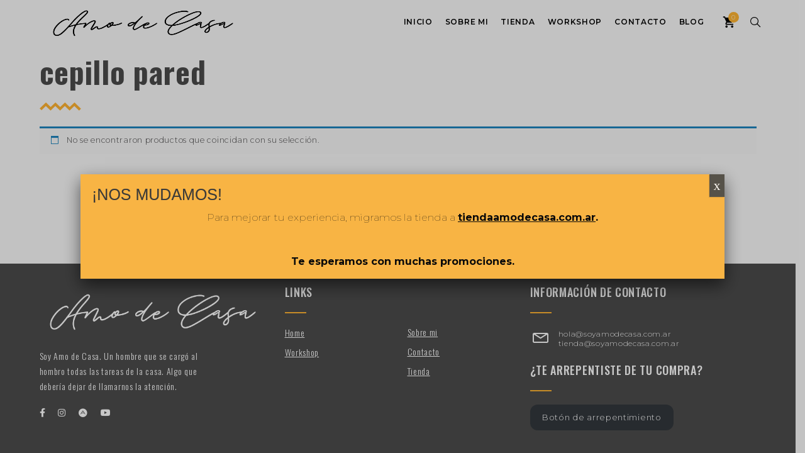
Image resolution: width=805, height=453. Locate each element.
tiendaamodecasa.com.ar (527, 217)
